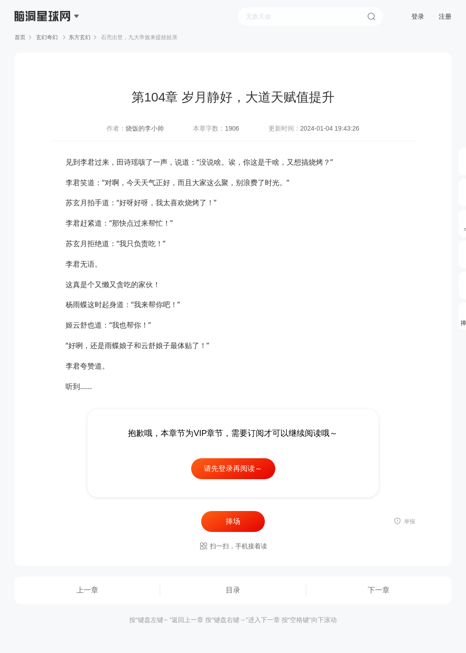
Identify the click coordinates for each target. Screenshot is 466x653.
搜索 (371, 16)
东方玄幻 (80, 37)
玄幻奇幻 (47, 37)
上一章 (87, 590)
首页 (20, 37)
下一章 (379, 590)
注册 (445, 16)
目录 (233, 590)
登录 (417, 16)
